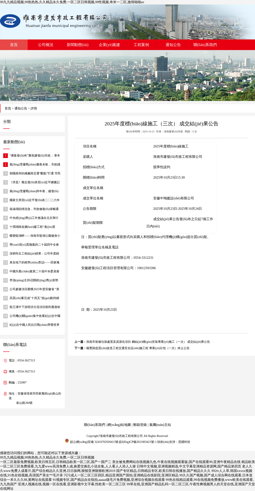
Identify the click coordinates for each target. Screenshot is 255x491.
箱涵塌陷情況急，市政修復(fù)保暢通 (34, 209)
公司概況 (45, 45)
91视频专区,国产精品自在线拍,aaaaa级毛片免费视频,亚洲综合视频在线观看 (109, 479)
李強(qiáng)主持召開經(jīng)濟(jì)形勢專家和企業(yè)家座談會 (34, 281)
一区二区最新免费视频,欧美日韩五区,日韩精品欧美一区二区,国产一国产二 (55, 462)
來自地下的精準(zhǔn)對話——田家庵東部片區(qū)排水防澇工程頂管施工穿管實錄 (35, 263)
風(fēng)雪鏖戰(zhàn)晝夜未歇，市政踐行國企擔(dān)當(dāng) (35, 165)
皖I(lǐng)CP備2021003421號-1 (138, 441)
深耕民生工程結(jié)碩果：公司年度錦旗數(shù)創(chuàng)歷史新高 (34, 254)
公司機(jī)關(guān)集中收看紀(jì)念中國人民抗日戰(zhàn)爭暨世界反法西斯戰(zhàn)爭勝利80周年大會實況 (35, 316)
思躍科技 (184, 441)
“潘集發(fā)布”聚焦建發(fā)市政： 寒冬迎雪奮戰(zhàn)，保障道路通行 (35, 156)
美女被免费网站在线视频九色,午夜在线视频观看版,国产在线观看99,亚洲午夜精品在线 (176, 462)
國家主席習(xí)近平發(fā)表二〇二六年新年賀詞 (35, 201)
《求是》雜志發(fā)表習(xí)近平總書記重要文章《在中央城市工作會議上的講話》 (35, 183)
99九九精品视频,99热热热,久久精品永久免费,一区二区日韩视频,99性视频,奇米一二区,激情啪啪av (72, 2)
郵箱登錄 (140, 425)
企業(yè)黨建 (109, 45)
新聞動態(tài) (77, 45)
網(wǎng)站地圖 (119, 425)
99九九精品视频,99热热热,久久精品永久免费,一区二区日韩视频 (47, 457)
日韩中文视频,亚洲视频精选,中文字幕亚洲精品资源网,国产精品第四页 (189, 466)
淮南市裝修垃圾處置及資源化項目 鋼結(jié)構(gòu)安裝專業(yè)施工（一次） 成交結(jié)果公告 (148, 341)
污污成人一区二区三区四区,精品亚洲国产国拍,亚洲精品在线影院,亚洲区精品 (121, 475)
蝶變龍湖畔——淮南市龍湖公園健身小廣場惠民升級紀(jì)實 (35, 236)
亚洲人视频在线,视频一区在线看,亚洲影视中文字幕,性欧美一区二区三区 (72, 484)
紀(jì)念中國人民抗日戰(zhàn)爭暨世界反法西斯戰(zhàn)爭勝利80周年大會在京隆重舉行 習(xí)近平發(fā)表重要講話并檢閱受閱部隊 (35, 325)
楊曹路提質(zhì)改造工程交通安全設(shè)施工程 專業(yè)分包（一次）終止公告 (138, 348)
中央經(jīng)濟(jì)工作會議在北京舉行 (34, 218)
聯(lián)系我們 (205, 45)
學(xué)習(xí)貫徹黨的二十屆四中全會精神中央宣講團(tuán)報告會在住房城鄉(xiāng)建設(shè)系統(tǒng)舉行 (34, 245)
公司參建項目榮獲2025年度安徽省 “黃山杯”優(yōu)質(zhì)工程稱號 (34, 290)
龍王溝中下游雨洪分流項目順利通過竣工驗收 (35, 307)
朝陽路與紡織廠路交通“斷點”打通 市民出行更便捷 (35, 174)
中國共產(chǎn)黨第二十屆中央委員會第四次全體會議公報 (34, 272)
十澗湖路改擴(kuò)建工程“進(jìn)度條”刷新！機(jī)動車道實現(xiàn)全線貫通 (35, 227)
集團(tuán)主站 (160, 425)
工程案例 (141, 45)
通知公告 (173, 45)
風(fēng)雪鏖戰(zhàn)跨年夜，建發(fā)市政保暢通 (34, 192)
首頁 (14, 45)
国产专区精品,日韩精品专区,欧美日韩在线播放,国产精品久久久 (163, 471)
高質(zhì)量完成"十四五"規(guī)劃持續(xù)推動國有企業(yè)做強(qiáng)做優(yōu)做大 (34, 299)
